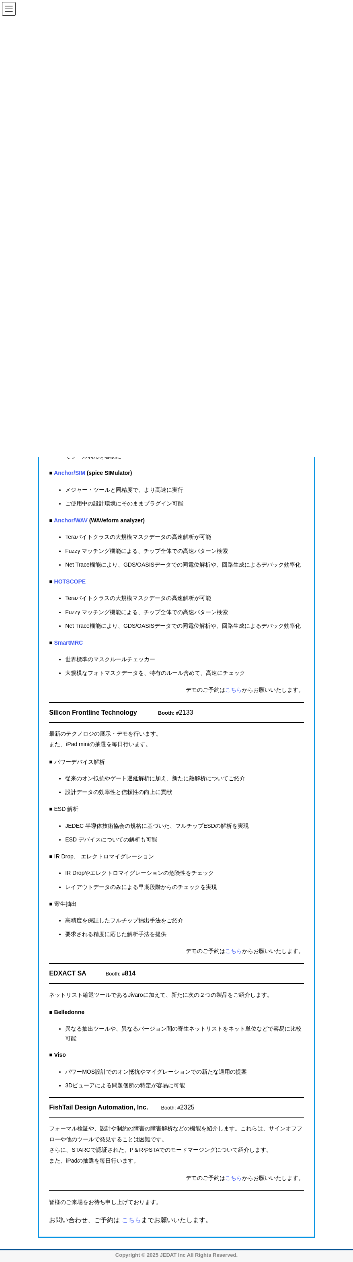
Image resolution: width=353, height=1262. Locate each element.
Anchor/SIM (69, 473)
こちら (233, 690)
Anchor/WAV (71, 520)
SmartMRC (68, 642)
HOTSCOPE (70, 581)
